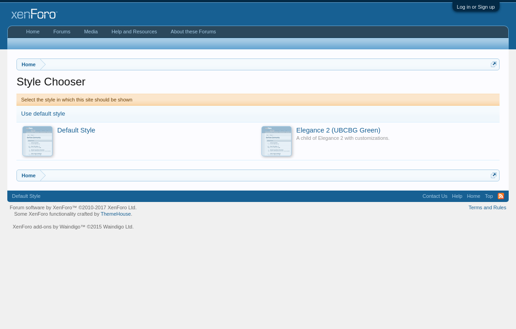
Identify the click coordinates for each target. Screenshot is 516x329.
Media (91, 31)
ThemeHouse (116, 214)
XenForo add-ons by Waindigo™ (49, 226)
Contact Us (435, 196)
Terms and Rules (487, 207)
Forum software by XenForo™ (73, 207)
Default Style (26, 196)
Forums (61, 31)
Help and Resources (134, 31)
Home (32, 31)
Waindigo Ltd (118, 226)
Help (457, 196)
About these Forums (193, 31)
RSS (501, 196)
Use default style (43, 113)
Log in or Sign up (476, 7)
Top (489, 196)
